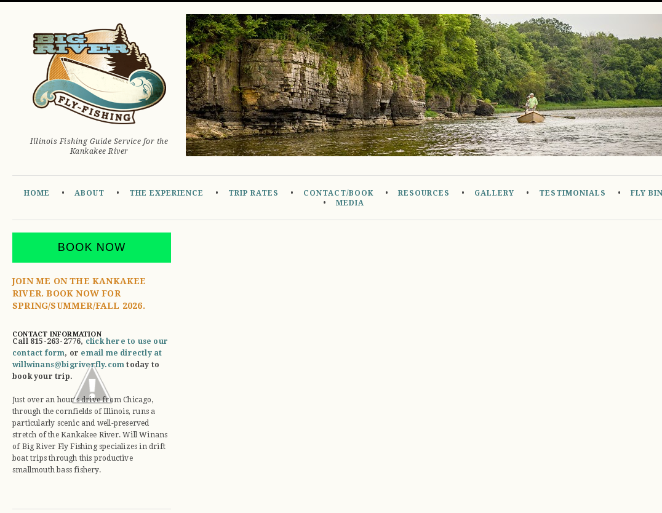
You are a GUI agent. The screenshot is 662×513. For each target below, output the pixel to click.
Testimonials (572, 193)
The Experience (166, 193)
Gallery (494, 193)
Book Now (92, 247)
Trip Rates (253, 193)
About (89, 193)
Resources (424, 193)
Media (350, 203)
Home (37, 193)
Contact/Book (338, 193)
